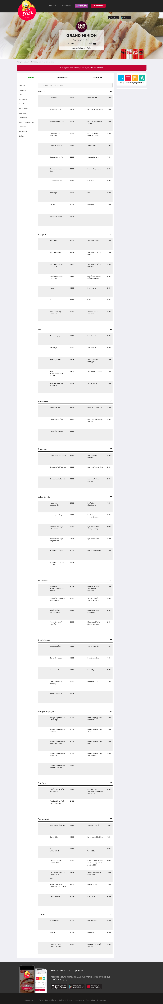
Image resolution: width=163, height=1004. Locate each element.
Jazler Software (60, 1000)
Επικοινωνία (101, 1000)
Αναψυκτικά (23, 131)
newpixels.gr (79, 1000)
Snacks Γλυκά (23, 118)
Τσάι (20, 95)
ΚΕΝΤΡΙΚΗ (53, 6)
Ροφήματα (22, 90)
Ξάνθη (26, 62)
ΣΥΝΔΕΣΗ (98, 6)
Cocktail (21, 136)
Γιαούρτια (22, 127)
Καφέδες (22, 85)
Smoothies (22, 104)
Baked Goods (23, 108)
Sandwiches (23, 113)
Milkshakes (23, 99)
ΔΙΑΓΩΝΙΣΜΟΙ (66, 6)
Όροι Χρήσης (90, 1000)
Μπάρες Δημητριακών (26, 122)
